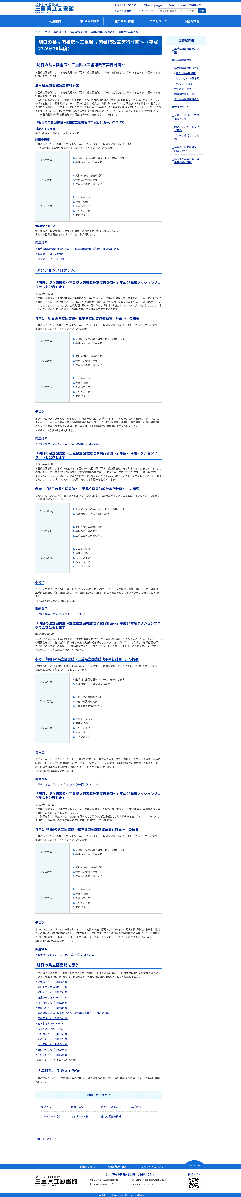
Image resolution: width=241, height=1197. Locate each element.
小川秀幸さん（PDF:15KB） (53, 1034)
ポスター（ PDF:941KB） (51, 259)
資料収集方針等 (183, 89)
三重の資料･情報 (123, 21)
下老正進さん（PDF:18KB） (53, 1018)
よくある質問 (124, 11)
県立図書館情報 (78, 31)
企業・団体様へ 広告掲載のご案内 (186, 117)
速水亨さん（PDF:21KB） (52, 1023)
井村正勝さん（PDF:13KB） (53, 1055)
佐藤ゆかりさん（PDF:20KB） (54, 997)
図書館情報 (192, 21)
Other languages (152, 5)
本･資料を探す (89, 21)
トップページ (42, 31)
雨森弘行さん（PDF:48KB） (53, 1008)
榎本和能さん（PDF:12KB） (53, 1002)
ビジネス (46, 1106)
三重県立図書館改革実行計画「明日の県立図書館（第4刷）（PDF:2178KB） (79, 248)
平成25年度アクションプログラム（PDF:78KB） (64, 614)
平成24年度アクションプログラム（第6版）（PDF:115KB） (70, 784)
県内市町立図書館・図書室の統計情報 (186, 160)
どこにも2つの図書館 (187, 78)
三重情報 (136, 1106)
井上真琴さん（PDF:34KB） (53, 1044)
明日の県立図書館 (186, 73)
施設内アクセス (117, 1166)
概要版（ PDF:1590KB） (51, 254)
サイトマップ (145, 11)
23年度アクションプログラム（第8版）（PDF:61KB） (67, 954)
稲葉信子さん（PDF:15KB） (53, 982)
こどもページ (158, 21)
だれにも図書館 (184, 83)
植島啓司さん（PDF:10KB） (53, 1049)
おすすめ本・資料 (81, 1116)
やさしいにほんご (126, 5)
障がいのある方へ (111, 1106)
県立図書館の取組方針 (102, 31)
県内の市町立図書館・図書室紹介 (186, 148)
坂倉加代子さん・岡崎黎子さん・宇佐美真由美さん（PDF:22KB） (74, 1013)
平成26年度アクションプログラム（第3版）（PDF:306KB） (70, 444)
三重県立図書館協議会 (186, 99)
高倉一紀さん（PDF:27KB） (53, 1039)
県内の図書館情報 (111, 1116)
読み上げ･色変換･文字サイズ (185, 5)
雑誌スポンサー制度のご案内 (186, 128)
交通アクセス (181, 107)
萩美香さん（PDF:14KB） (52, 1028)
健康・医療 (77, 1106)
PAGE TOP (194, 1165)
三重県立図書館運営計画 (186, 50)
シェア (39, 1138)
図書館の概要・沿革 (185, 94)
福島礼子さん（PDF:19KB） (53, 992)
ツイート (51, 1138)
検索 (202, 10)
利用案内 (55, 21)
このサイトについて (152, 1166)
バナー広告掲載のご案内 (186, 137)
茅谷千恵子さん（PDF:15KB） (54, 987)
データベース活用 (51, 1116)
